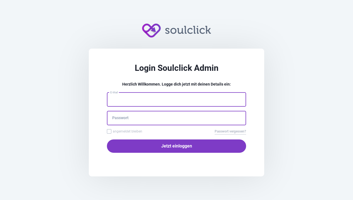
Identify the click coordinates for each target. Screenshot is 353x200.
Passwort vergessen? (230, 131)
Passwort (120, 118)
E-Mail (114, 92)
